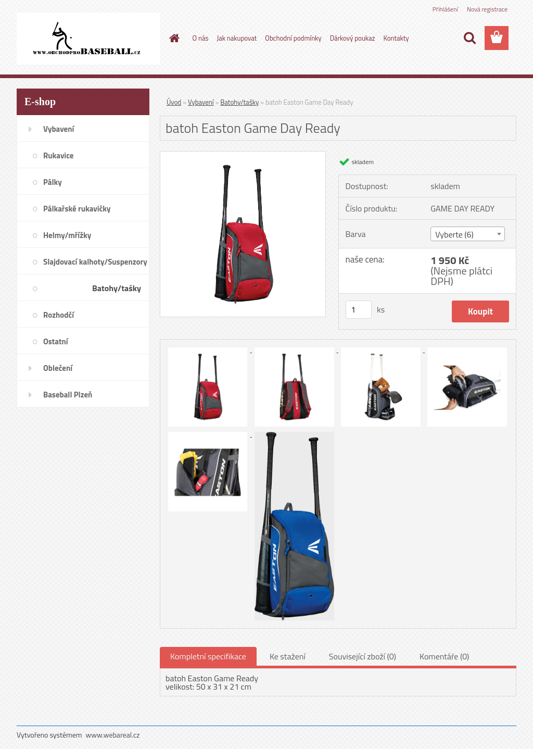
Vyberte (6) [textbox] (454, 234)
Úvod (174, 102)
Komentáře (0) (444, 656)
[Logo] (88, 39)
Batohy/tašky (239, 102)
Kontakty (396, 38)
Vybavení (201, 102)
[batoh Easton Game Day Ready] (242, 155)
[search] (469, 38)
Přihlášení (445, 9)
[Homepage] (173, 38)
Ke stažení (288, 656)
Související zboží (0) (362, 656)
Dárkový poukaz (352, 38)
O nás (201, 38)
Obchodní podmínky (293, 38)
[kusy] (359, 310)
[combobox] (467, 234)
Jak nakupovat (237, 38)
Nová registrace (487, 9)
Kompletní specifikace (208, 656)
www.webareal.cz (113, 734)
